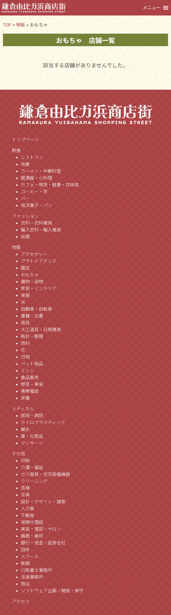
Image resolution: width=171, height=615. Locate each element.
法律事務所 (32, 577)
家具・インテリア (39, 288)
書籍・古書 (32, 316)
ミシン (27, 370)
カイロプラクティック (43, 422)
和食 (25, 164)
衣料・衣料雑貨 (36, 223)
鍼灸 (25, 429)
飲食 (16, 150)
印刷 (25, 460)
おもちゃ (30, 275)
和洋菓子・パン (36, 205)
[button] (152, 7)
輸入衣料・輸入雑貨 (41, 230)
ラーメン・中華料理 (41, 171)
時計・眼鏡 (32, 336)
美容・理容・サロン (41, 529)
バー (25, 198)
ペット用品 (32, 364)
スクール (30, 556)
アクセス (20, 601)
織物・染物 (32, 281)
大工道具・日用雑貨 (41, 329)
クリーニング (34, 481)
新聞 (25, 563)
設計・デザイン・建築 (43, 502)
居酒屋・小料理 (36, 178)
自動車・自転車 (36, 309)
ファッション (25, 216)
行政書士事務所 (36, 570)
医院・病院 (32, 415)
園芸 (25, 268)
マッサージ (32, 443)
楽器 (25, 295)
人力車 (27, 508)
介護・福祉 (32, 467)
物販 (16, 247)
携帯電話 (30, 391)
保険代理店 (32, 522)
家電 (25, 398)
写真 (25, 495)
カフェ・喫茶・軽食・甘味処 (50, 185)
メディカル (23, 409)
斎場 (25, 488)
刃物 (25, 357)
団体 (25, 549)
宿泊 (25, 584)
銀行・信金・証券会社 (43, 543)
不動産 (27, 515)
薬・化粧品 (32, 436)
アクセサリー (34, 254)
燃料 (25, 343)
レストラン (32, 157)
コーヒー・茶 (34, 191)
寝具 (25, 323)
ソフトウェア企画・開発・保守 (52, 591)
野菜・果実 (32, 384)
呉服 (25, 236)
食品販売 (30, 377)
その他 (18, 454)
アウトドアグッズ (38, 261)
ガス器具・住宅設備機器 (45, 474)
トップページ (25, 139)
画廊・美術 (32, 536)
